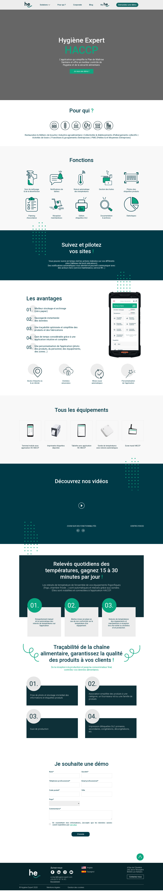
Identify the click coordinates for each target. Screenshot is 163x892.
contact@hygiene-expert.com (61, 879)
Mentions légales (53, 889)
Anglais (87, 869)
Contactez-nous (135, 878)
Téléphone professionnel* (59, 781)
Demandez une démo (127, 5)
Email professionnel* (90, 781)
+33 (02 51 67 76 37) (58, 881)
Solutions (45, 5)
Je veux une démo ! (81, 71)
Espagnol (88, 873)
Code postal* (55, 790)
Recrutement (55, 883)
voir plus (73, 826)
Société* (85, 772)
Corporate (77, 5)
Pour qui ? (62, 5)
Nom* (51, 772)
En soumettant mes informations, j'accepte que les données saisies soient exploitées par (82, 825)
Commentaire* (55, 809)
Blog (91, 5)
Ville (84, 790)
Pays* (51, 799)
